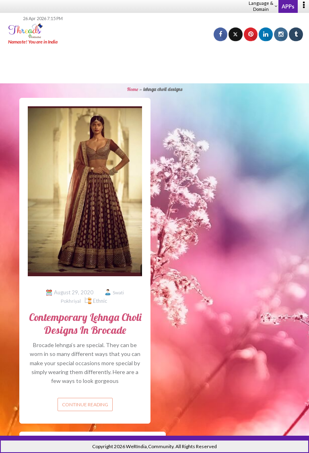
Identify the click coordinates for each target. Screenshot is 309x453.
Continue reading (85, 404)
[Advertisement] (154, 64)
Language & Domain (263, 6)
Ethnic (100, 301)
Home (132, 89)
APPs (288, 6)
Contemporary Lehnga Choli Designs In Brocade (85, 323)
